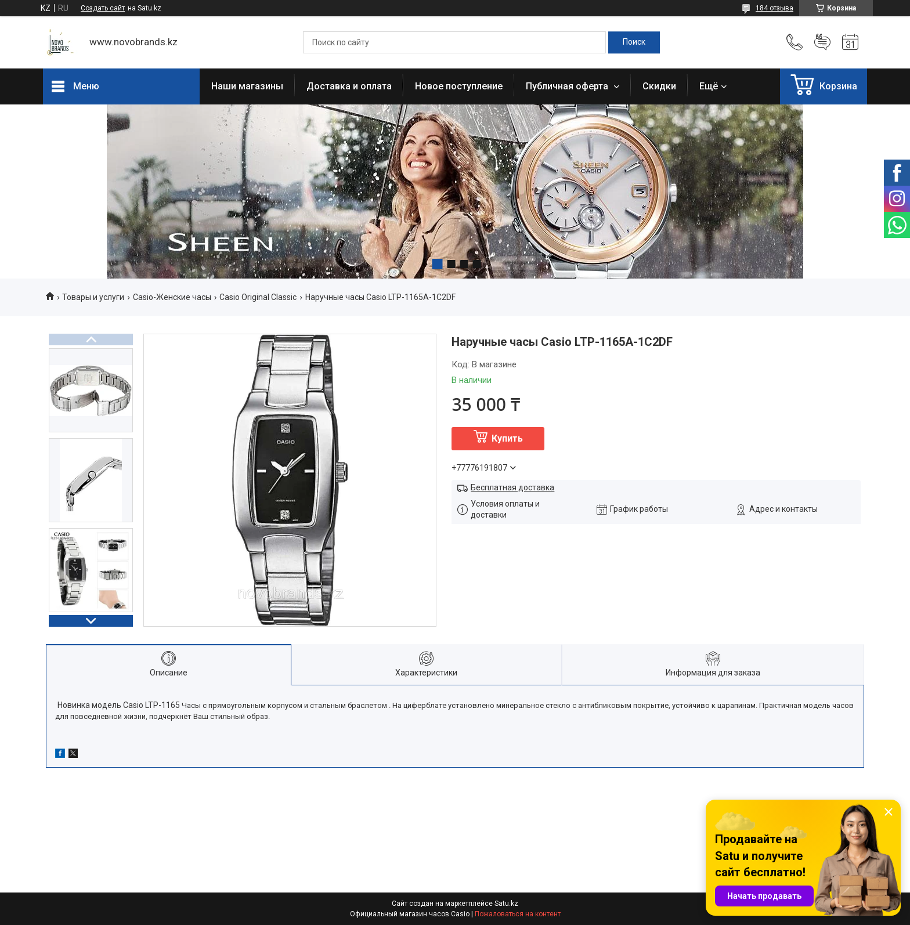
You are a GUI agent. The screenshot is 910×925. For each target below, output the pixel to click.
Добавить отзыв (822, 42)
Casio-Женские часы (172, 297)
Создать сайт (103, 8)
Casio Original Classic (258, 297)
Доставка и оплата (349, 86)
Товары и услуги (93, 297)
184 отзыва (774, 8)
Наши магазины (247, 86)
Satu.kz (506, 903)
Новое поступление (459, 86)
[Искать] (634, 42)
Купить (507, 438)
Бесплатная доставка (512, 487)
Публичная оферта (568, 86)
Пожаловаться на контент (518, 914)
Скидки (659, 86)
